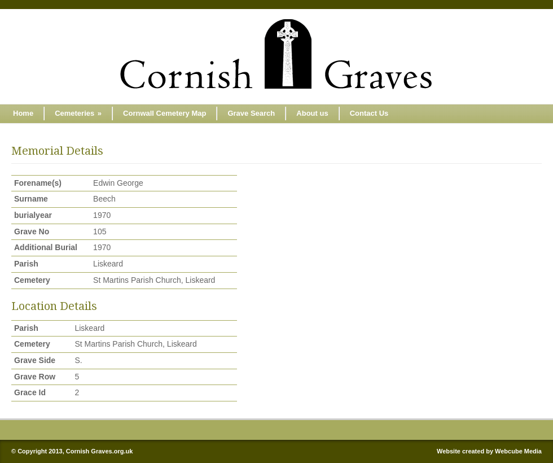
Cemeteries (78, 113)
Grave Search (251, 113)
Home (23, 113)
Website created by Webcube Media (489, 451)
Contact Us (369, 113)
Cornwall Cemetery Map (164, 113)
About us (312, 113)
